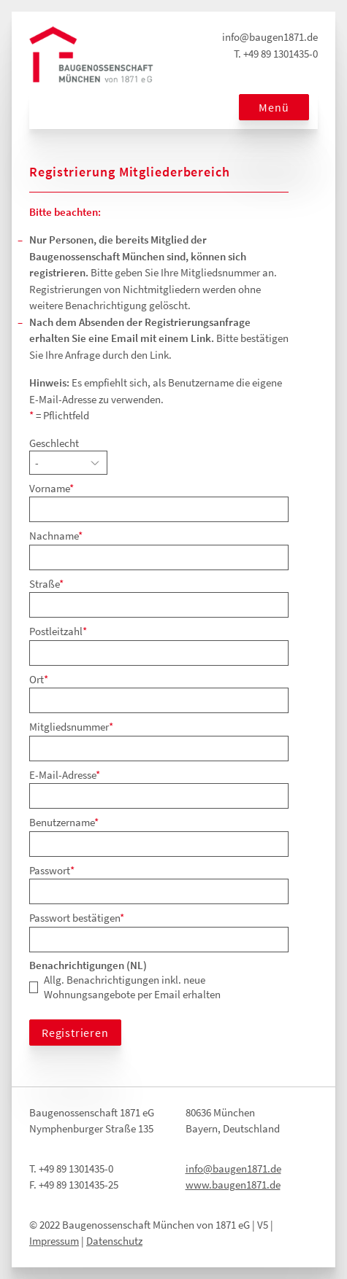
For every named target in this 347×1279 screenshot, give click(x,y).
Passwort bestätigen (76, 918)
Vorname (51, 488)
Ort (38, 679)
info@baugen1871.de (270, 37)
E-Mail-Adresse (64, 775)
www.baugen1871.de (233, 1184)
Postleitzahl (58, 631)
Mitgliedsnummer (71, 727)
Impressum (54, 1241)
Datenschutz (114, 1241)
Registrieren (75, 1032)
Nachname (56, 536)
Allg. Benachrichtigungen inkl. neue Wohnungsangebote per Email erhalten (132, 987)
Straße (46, 584)
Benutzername (64, 822)
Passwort (52, 870)
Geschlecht (54, 443)
